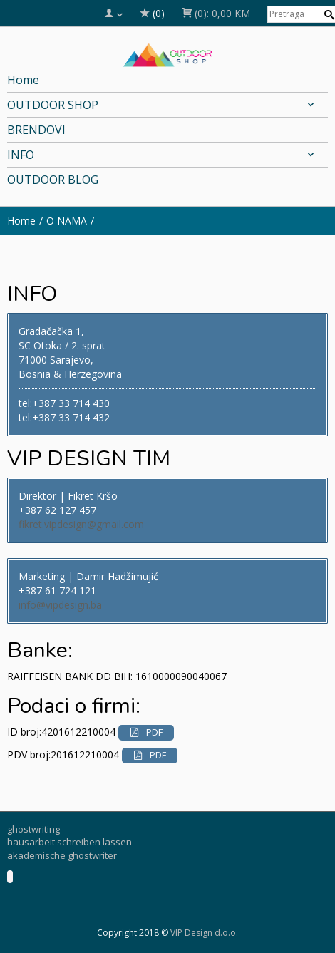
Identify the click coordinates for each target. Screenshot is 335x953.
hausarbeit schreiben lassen (69, 841)
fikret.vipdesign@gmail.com (81, 524)
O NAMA (66, 220)
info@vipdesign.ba (60, 605)
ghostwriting (33, 829)
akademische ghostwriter (62, 855)
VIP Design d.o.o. (204, 933)
